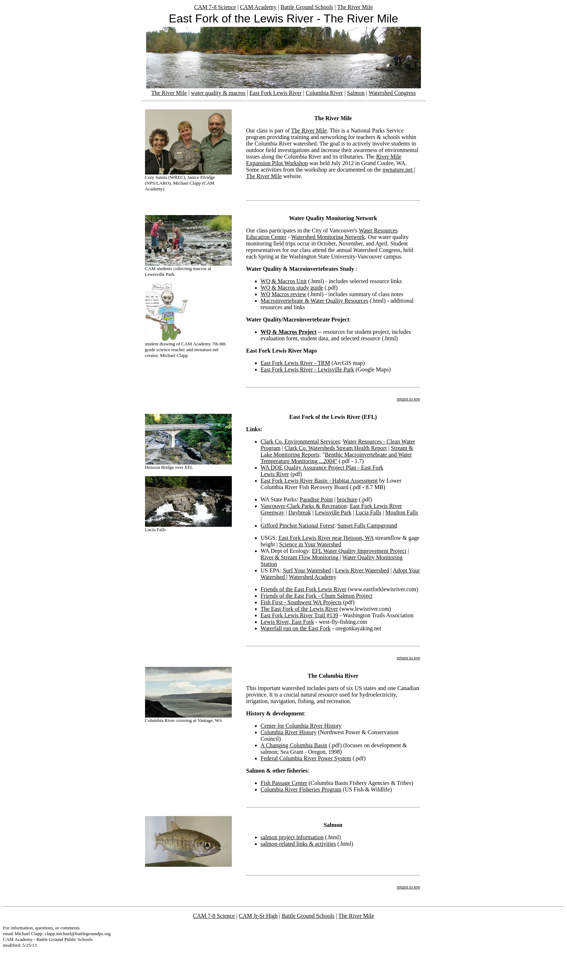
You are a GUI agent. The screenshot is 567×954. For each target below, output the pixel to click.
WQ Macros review (283, 294)
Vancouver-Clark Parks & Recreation (304, 506)
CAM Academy (258, 7)
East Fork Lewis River (276, 93)
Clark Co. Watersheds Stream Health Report (336, 448)
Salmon (355, 93)
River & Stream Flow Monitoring (300, 557)
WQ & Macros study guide (292, 288)
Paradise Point (316, 499)
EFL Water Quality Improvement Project (359, 551)
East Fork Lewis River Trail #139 (299, 615)
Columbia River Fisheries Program (301, 789)
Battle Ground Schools (307, 7)
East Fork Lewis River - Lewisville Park (307, 369)
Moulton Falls (401, 512)
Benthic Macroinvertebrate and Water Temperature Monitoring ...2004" (336, 457)
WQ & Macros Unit (284, 281)
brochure (347, 499)
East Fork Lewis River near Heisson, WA (326, 538)
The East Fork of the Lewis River (299, 609)
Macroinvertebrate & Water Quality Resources (314, 301)
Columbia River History (289, 732)
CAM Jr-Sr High (258, 916)
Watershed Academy (313, 577)
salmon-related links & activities (298, 844)
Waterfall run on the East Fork (296, 628)
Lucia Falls (368, 512)
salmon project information (292, 837)
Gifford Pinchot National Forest (297, 525)
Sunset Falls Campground (367, 525)
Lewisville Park (333, 512)
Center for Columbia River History (301, 726)
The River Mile (355, 7)
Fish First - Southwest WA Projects (301, 602)
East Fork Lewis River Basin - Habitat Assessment (319, 481)
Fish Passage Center (284, 783)
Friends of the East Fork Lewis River (303, 589)
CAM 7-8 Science (215, 7)
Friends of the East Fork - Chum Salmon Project (316, 596)
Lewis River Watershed (362, 570)
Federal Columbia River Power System (306, 758)
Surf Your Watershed (307, 570)
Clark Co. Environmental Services (300, 441)
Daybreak (299, 512)
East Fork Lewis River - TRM (295, 363)
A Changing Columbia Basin (294, 745)
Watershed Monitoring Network (328, 237)
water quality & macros (218, 93)
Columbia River (324, 93)
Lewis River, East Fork (287, 622)
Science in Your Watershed (310, 544)
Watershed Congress (392, 93)
